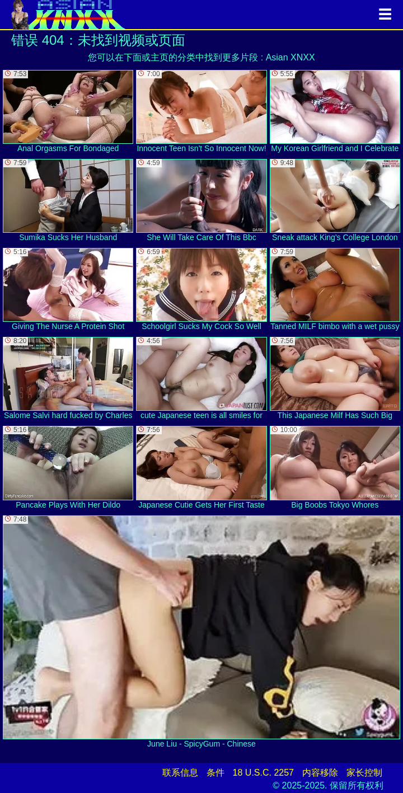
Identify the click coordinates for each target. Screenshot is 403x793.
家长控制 (364, 772)
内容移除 (320, 772)
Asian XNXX (290, 57)
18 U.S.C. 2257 (263, 772)
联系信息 (180, 772)
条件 (215, 772)
